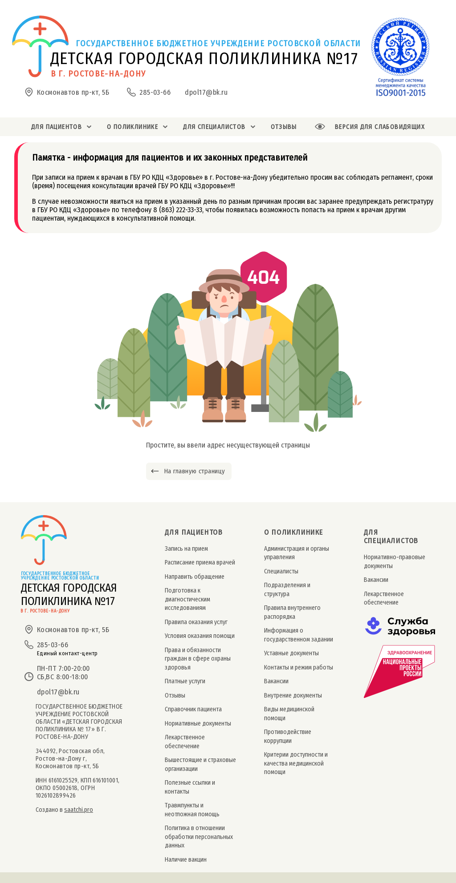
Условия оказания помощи (200, 636)
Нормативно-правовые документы (394, 561)
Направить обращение (194, 577)
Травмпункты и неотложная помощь (192, 810)
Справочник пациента (193, 709)
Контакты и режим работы (298, 667)
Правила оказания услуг (196, 622)
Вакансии (276, 681)
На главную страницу (194, 471)
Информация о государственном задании (298, 635)
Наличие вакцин (186, 859)
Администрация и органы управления (296, 553)
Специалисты (281, 571)
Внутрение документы (293, 695)
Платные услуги (185, 681)
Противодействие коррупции (287, 736)
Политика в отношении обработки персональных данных (199, 836)
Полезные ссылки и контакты (190, 787)
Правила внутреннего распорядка (292, 612)
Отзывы (175, 695)
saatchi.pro (78, 810)
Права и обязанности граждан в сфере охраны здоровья (198, 658)
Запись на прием (186, 548)
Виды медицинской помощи (289, 714)
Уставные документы (291, 653)
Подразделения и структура (287, 589)
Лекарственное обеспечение (185, 742)
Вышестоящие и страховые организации (200, 764)
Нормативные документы (198, 723)
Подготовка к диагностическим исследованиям (187, 599)
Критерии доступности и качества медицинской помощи (296, 763)
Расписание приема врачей (200, 562)
